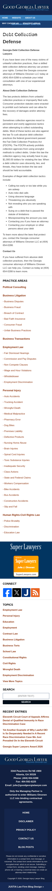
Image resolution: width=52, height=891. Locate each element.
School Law (12, 651)
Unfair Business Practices (17, 330)
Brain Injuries (11, 448)
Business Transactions (16, 338)
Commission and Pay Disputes (20, 359)
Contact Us (27, 34)
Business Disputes (14, 301)
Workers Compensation (16, 483)
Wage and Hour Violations (17, 370)
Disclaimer (26, 821)
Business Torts (14, 645)
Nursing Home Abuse (15, 443)
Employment (12, 627)
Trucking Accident (13, 402)
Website (16, 18)
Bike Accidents (12, 489)
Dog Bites (9, 425)
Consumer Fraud (13, 324)
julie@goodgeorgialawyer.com (30, 785)
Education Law (12, 532)
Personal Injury (12, 390)
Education (11, 621)
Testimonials (9, 34)
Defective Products (14, 437)
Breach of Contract (14, 313)
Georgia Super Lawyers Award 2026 (23, 746)
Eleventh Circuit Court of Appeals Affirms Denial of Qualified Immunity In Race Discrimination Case (26, 720)
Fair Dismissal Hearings (16, 353)
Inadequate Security (14, 466)
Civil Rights (12, 663)
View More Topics (12, 681)
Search (26, 702)
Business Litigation (14, 295)
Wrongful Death (12, 408)
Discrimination (11, 526)
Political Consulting (14, 29)
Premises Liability (13, 431)
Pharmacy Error (12, 419)
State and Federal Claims (17, 477)
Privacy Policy (26, 830)
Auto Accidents (12, 396)
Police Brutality (12, 521)
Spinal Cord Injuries (14, 454)
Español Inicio (37, 29)
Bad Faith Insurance (14, 319)
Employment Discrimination (18, 382)
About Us (30, 18)
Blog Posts (26, 847)
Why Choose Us (10, 23)
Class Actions (11, 471)
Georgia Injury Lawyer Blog (26, 7)
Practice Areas (31, 23)
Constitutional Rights (17, 657)
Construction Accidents (16, 501)
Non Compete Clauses (16, 364)
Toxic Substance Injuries (17, 460)
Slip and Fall (10, 506)
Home (5, 18)
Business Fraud (12, 307)
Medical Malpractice (14, 413)
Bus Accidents (11, 495)
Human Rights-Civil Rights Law (21, 515)
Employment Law (13, 347)
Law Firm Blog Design (25, 886)
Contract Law (13, 633)
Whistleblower (11, 376)
